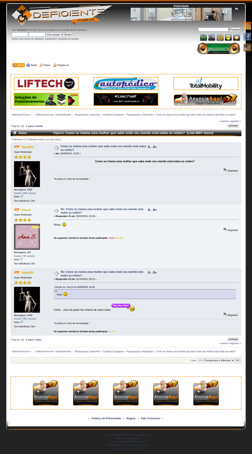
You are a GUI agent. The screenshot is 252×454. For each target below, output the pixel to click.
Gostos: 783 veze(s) (24, 256)
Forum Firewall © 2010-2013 (134, 445)
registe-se (54, 30)
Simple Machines (141, 435)
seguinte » (235, 121)
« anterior (224, 121)
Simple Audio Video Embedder (127, 441)
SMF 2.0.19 (112, 435)
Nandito (28, 147)
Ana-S (26, 210)
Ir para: (193, 360)
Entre (41, 30)
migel (111, 238)
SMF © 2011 (125, 435)
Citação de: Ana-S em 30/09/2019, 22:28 (74, 287)
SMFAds (120, 438)
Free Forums (133, 438)
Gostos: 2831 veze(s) (25, 193)
